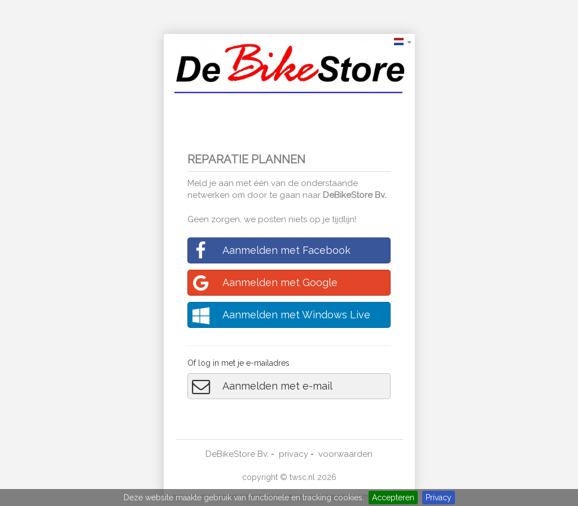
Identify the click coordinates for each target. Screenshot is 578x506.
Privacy (439, 497)
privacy (293, 454)
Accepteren (393, 497)
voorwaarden (345, 454)
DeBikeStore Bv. (354, 195)
